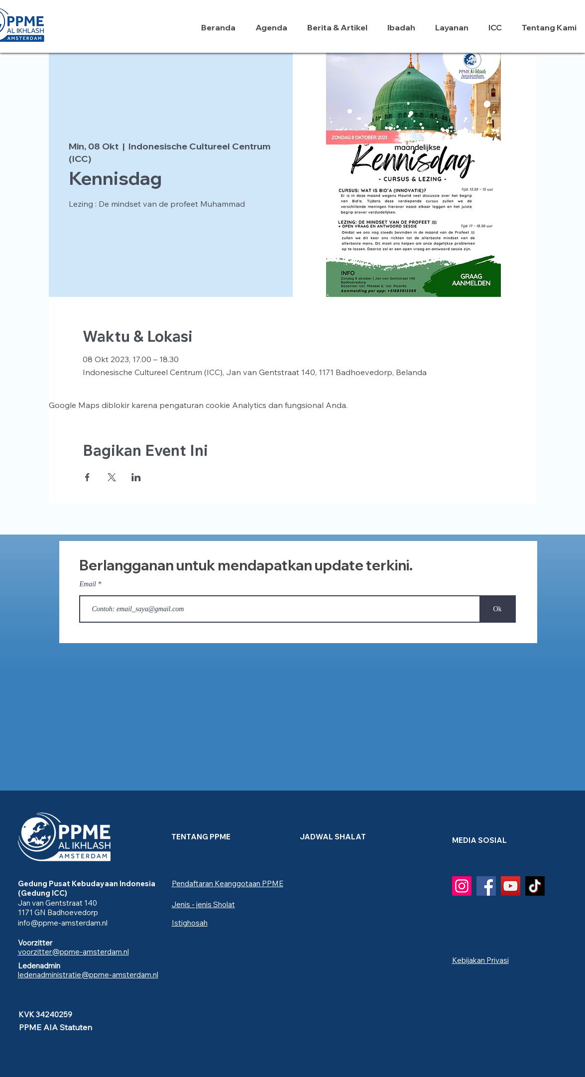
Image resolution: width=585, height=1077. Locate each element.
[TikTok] (535, 886)
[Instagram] (461, 886)
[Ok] (497, 609)
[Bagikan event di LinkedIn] (136, 477)
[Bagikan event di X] (112, 477)
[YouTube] (510, 886)
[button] (404, 27)
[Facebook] (486, 886)
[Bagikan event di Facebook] (87, 477)
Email (88, 584)
